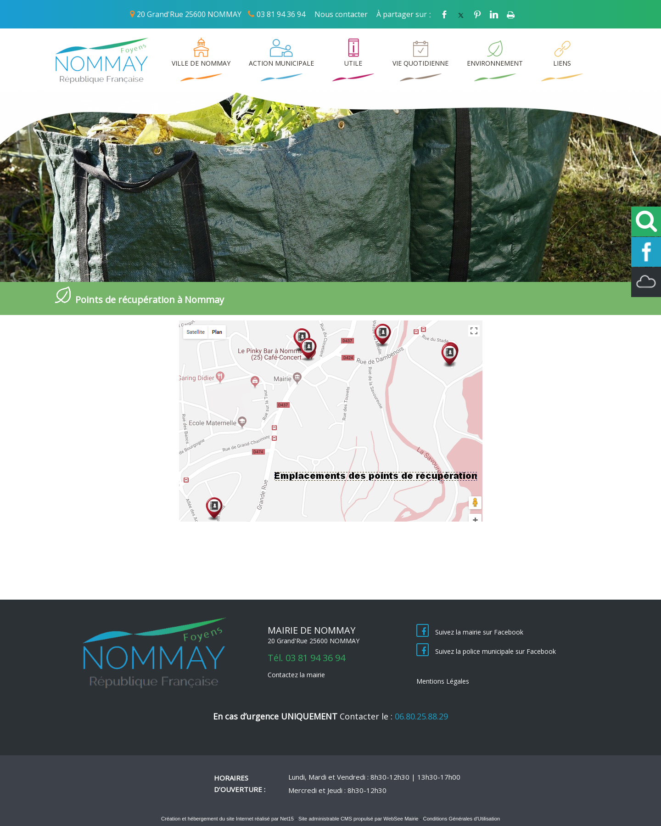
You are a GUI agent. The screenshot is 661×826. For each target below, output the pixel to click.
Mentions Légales (442, 681)
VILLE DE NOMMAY (201, 63)
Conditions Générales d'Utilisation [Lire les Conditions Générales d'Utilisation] (461, 818)
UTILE (353, 63)
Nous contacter (341, 14)
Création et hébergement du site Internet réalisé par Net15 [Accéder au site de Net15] (227, 818)
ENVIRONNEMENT (495, 63)
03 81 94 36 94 (281, 14)
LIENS (562, 63)
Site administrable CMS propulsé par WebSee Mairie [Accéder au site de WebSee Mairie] (358, 818)
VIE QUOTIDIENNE (420, 63)
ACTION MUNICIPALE (281, 63)
